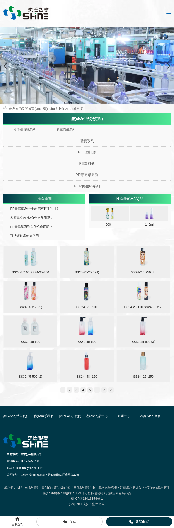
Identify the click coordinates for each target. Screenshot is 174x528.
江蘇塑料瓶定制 (131, 487)
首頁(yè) (34, 109)
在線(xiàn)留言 (150, 416)
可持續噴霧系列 (24, 129)
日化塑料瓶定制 (84, 487)
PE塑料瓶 (87, 163)
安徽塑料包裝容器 (118, 493)
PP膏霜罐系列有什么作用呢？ (31, 227)
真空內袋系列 (66, 129)
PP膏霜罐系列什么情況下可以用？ (34, 208)
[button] (169, 66)
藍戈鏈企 (98, 504)
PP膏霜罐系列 (86, 175)
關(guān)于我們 (70, 416)
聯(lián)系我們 (43, 416)
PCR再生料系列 (87, 186)
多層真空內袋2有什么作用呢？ (31, 217)
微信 (69, 522)
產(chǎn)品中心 (54, 109)
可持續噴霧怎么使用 (24, 236)
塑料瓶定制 (12, 487)
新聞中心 (123, 416)
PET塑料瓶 (87, 152)
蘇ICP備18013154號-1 (87, 498)
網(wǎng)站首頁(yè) (16, 416)
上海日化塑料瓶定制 (89, 493)
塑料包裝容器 (107, 487)
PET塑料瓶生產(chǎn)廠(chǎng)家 (46, 487)
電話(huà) (139, 522)
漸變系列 (87, 141)
